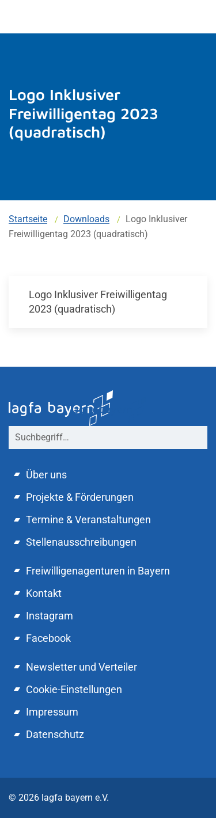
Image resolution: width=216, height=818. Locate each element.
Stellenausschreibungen (81, 542)
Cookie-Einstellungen (74, 689)
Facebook (48, 638)
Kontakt (44, 593)
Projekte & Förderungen (80, 497)
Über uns (46, 475)
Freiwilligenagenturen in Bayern (98, 571)
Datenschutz (55, 734)
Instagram (49, 616)
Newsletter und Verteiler (81, 667)
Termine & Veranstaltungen (88, 519)
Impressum (52, 712)
